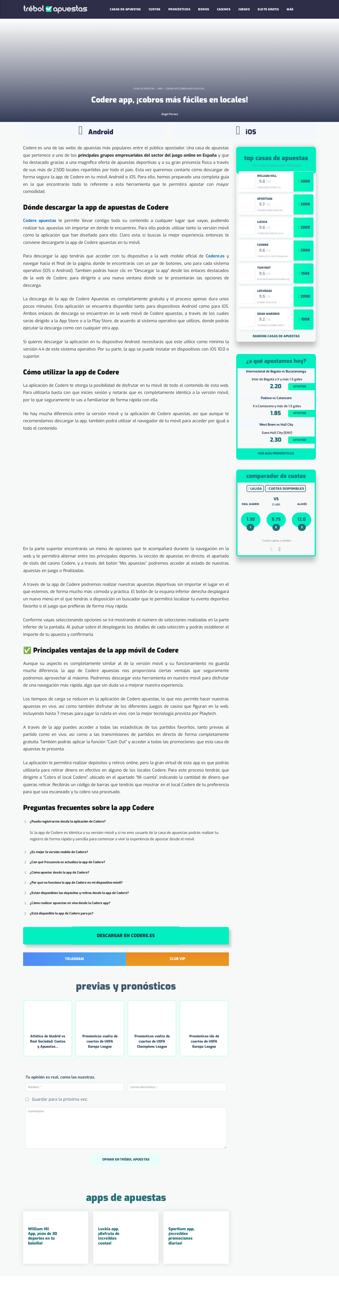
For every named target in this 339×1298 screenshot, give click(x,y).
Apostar (299, 405)
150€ (305, 292)
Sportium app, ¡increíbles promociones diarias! (181, 1254)
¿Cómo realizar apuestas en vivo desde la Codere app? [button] (66, 921)
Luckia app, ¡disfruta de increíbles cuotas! (108, 1254)
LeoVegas (264, 310)
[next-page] (279, 569)
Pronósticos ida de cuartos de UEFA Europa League (204, 1060)
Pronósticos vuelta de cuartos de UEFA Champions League (152, 1060)
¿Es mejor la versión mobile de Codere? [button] (55, 870)
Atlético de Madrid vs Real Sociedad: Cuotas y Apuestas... (47, 1060)
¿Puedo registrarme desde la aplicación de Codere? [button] (64, 840)
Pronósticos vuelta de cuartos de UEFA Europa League (100, 1060)
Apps (160, 108)
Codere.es (215, 275)
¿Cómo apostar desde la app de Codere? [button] (56, 891)
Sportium (264, 218)
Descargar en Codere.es (126, 954)
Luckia (262, 241)
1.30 (251, 538)
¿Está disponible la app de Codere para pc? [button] (58, 932)
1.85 (275, 432)
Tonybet (264, 287)
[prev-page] (271, 569)
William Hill (267, 195)
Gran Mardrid (268, 333)
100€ (305, 338)
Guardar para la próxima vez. (60, 1118)
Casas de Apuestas (143, 108)
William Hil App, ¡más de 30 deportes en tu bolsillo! (42, 1254)
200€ (305, 200)
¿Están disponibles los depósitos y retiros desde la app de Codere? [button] (76, 911)
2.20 (275, 405)
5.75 (276, 538)
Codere (262, 264)
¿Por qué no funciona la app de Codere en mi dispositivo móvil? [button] (73, 901)
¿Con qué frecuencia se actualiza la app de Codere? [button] (64, 880)
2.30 (275, 458)
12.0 (301, 538)
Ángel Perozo (169, 134)
